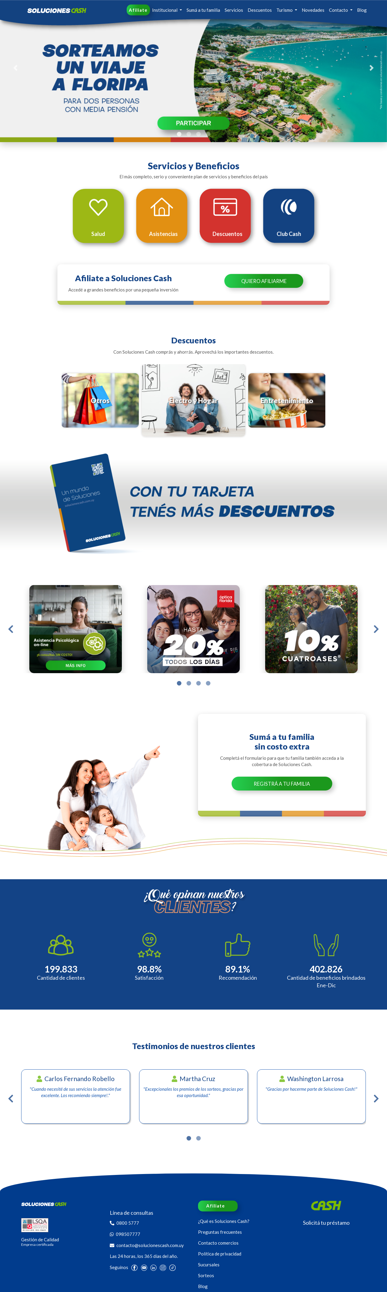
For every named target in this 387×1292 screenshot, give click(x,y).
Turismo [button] (285, 10)
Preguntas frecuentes (220, 1232)
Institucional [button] (165, 10)
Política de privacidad (219, 1253)
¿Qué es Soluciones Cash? (223, 1221)
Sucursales (209, 1264)
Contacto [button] (339, 10)
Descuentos (260, 10)
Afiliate (138, 10)
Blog (362, 10)
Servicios (234, 10)
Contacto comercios (218, 1243)
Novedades (313, 10)
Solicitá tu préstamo (326, 1222)
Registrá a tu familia (282, 784)
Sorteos (206, 1275)
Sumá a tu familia (203, 10)
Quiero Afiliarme (264, 281)
